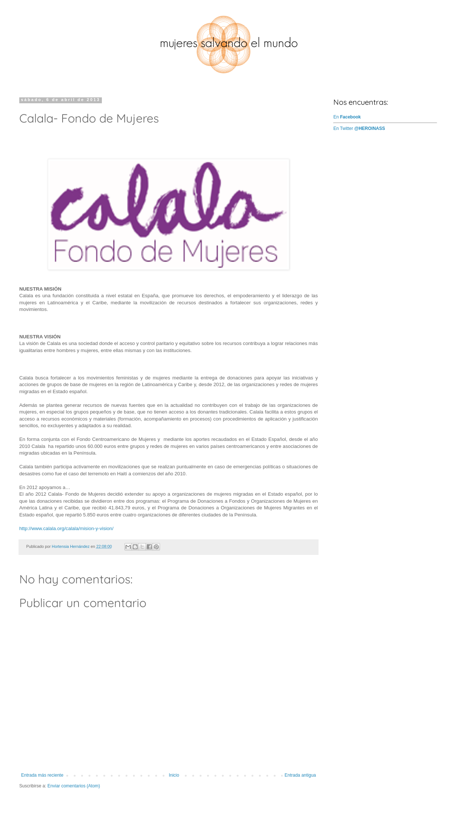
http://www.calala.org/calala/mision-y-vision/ (66, 528)
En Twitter (359, 128)
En (347, 117)
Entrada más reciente (42, 775)
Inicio (174, 775)
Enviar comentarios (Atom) (73, 785)
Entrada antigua (300, 775)
